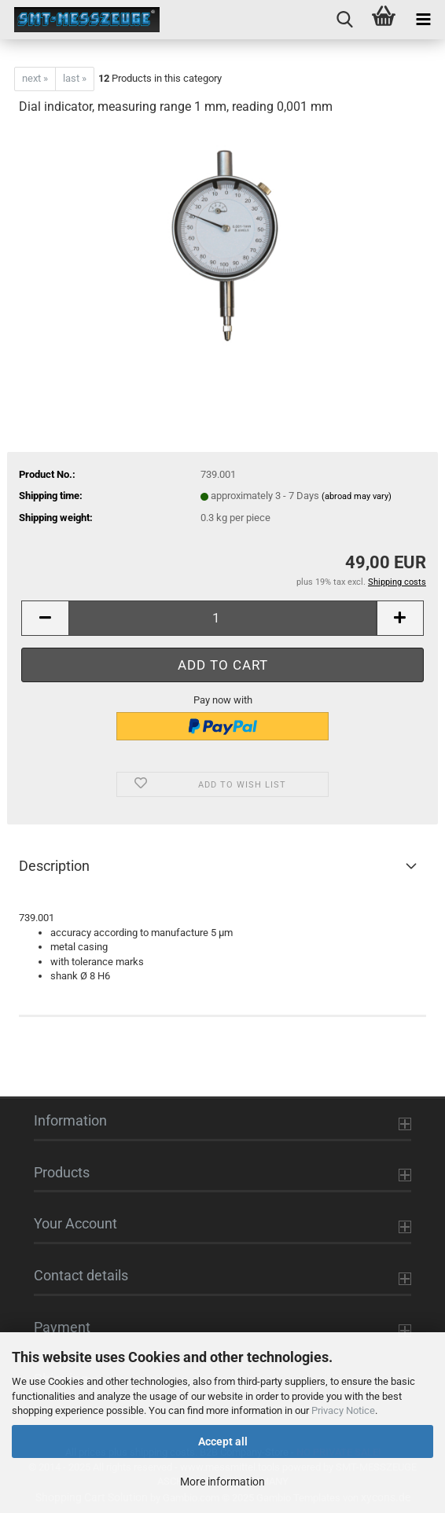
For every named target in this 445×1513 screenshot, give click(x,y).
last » (74, 78)
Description (54, 865)
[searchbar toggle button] (344, 19)
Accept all (223, 1441)
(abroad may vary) (357, 496)
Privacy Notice (343, 1410)
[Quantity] (222, 618)
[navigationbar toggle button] (423, 19)
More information (222, 1481)
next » (35, 78)
